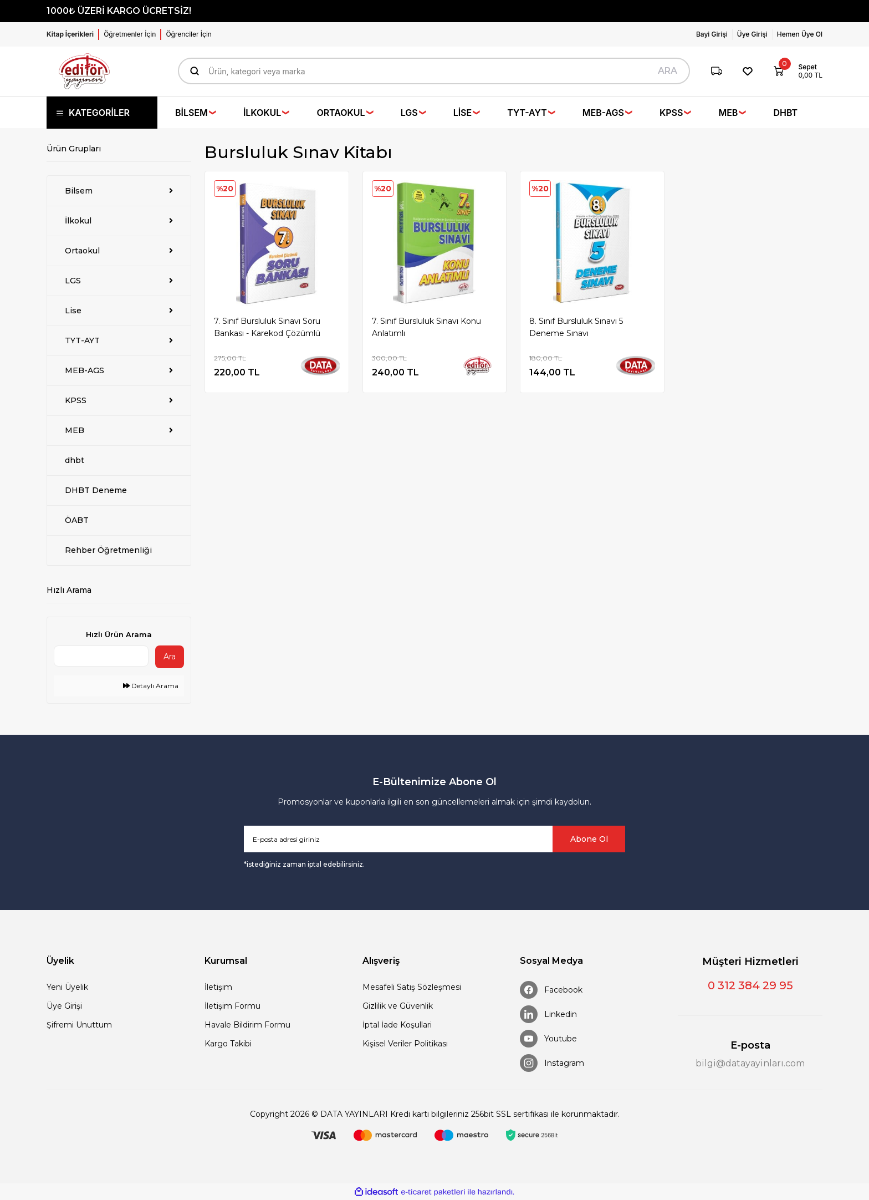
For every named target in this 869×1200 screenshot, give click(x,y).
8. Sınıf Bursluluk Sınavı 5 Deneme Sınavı (576, 327)
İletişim (218, 987)
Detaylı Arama (150, 686)
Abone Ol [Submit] (589, 839)
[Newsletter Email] (434, 839)
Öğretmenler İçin (130, 34)
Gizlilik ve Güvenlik (397, 1006)
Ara (169, 657)
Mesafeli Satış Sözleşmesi (411, 987)
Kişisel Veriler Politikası (405, 1044)
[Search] (433, 71)
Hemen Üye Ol (799, 34)
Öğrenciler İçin (189, 34)
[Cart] (793, 71)
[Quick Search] (101, 656)
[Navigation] (102, 112)
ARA (667, 70)
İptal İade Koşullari (397, 1025)
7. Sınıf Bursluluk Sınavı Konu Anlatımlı (426, 327)
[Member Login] (714, 34)
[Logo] (84, 71)
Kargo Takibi (228, 1044)
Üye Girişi (64, 1006)
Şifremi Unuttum (79, 1025)
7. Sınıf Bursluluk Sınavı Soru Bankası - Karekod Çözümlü (267, 327)
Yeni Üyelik (67, 987)
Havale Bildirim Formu (247, 1025)
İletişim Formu (232, 1006)
